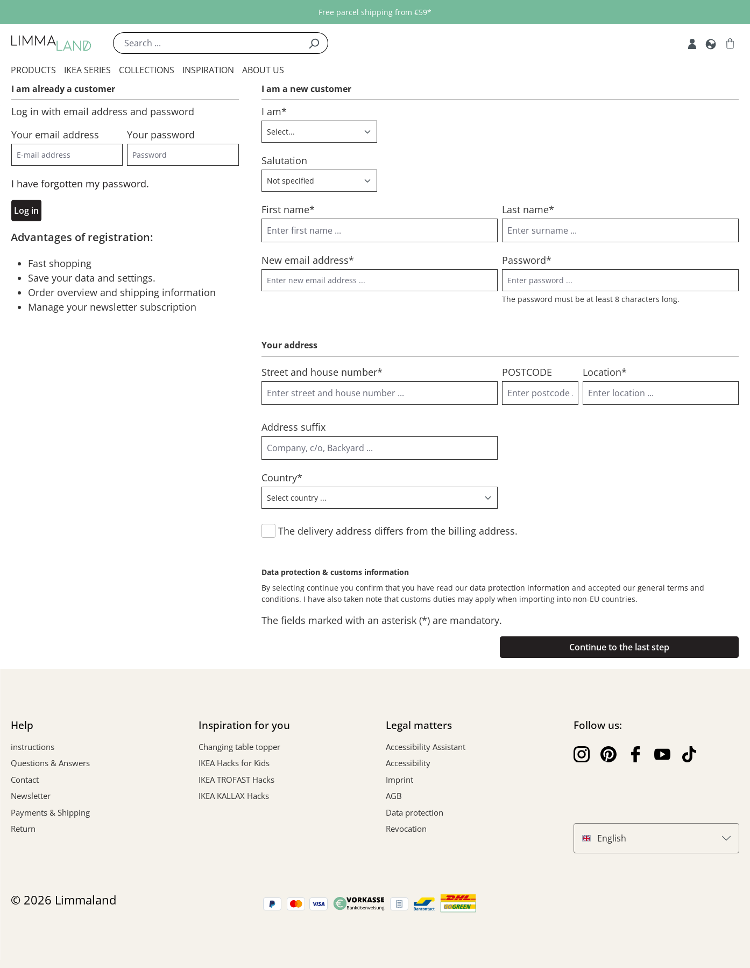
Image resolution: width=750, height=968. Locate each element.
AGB (394, 795)
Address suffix (293, 426)
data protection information (520, 588)
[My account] (692, 43)
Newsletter (31, 795)
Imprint (399, 779)
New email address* (307, 260)
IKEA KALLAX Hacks (234, 795)
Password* (526, 260)
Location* (605, 372)
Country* (281, 477)
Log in (26, 210)
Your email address (55, 134)
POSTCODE (527, 372)
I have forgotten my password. (80, 183)
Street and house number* (322, 372)
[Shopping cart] (730, 43)
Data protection (414, 812)
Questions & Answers (50, 762)
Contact (25, 779)
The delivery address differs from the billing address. (398, 530)
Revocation (406, 828)
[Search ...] (206, 43)
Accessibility (408, 762)
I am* (274, 111)
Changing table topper (239, 746)
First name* (288, 209)
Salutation (284, 160)
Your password (161, 134)
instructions (32, 746)
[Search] (314, 43)
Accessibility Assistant (425, 746)
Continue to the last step (619, 647)
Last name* (528, 209)
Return (23, 828)
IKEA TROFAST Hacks (236, 779)
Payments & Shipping (50, 812)
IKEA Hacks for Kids (234, 762)
